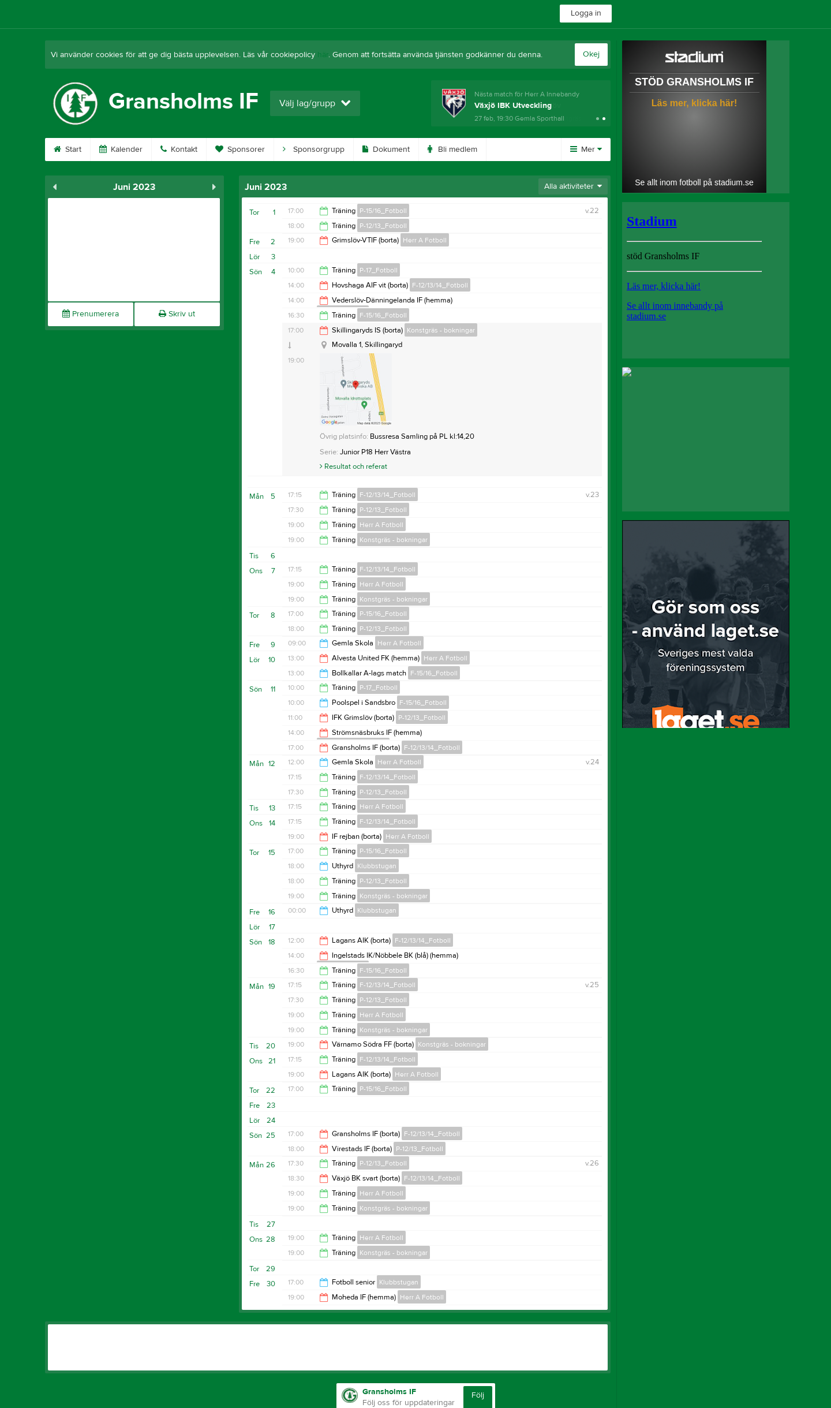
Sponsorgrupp (314, 149)
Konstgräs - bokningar (441, 330)
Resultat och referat (353, 466)
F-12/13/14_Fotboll (440, 285)
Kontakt (178, 149)
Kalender (121, 149)
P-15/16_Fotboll (383, 210)
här (322, 55)
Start (67, 149)
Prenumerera (90, 314)
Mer (586, 149)
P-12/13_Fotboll (383, 225)
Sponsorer (240, 149)
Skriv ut (177, 314)
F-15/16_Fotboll (383, 315)
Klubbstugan (376, 866)
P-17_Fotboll (379, 270)
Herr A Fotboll (425, 240)
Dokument (386, 149)
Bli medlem (452, 149)
